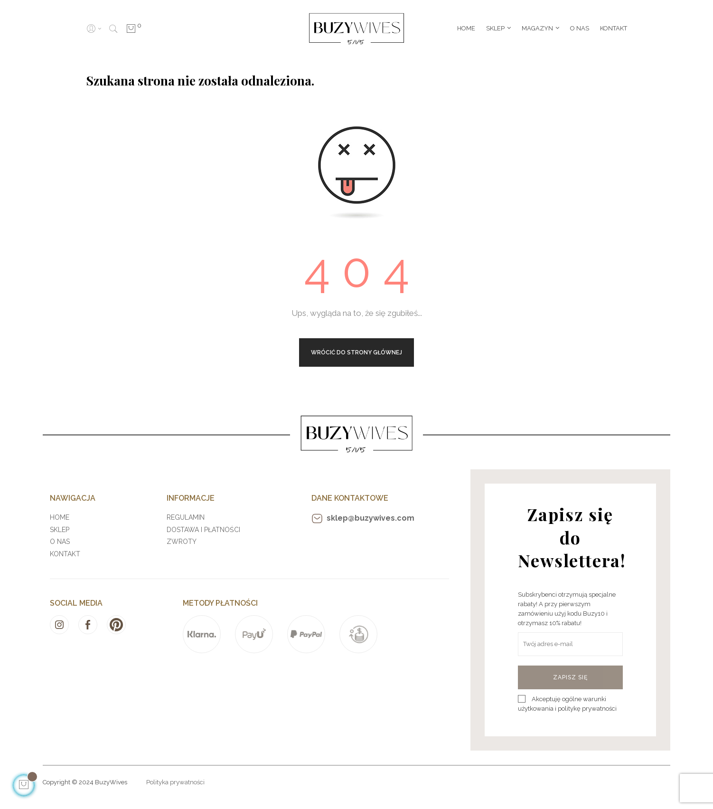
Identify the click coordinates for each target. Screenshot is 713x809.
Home (59, 517)
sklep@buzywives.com (362, 518)
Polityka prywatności (175, 782)
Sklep (59, 529)
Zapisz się (570, 677)
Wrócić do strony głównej (356, 352)
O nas (60, 541)
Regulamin (186, 517)
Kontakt (65, 554)
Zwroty (182, 541)
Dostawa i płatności (203, 529)
